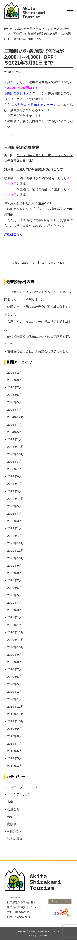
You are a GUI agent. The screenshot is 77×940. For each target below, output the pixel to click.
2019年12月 (15, 706)
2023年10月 (15, 454)
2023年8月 (14, 461)
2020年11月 (15, 639)
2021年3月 (14, 610)
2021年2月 (14, 617)
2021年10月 (15, 558)
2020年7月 (14, 669)
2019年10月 (15, 721)
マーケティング (18, 794)
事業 (10, 802)
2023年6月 (14, 476)
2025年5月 (14, 402)
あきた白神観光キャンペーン (35, 104)
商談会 (11, 824)
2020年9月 (14, 654)
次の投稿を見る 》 (54, 262)
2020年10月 (15, 647)
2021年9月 (14, 565)
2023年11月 (15, 446)
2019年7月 (14, 743)
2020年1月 (14, 699)
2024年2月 (14, 439)
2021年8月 (14, 573)
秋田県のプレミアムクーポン (24, 93)
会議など (13, 809)
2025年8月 (14, 380)
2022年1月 (14, 535)
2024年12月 (15, 417)
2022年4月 (14, 513)
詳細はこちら (13, 234)
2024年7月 (14, 424)
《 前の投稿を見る (23, 262)
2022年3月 (14, 521)
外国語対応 (15, 831)
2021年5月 (14, 595)
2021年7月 (14, 580)
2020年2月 (14, 691)
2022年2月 (14, 528)
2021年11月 (15, 550)
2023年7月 (14, 469)
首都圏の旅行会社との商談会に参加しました (38, 351)
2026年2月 (14, 372)
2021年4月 (14, 602)
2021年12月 (15, 543)
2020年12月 (15, 632)
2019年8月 (14, 736)
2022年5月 (14, 506)
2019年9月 (14, 728)
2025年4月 (14, 409)
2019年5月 (14, 758)
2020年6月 (14, 676)
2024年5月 (14, 432)
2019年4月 (14, 766)
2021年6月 (14, 587)
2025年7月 (14, 387)
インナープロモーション (24, 787)
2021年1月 (14, 625)
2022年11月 (15, 498)
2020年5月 (14, 684)
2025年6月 (14, 394)
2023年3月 (14, 491)
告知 (10, 816)
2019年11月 (15, 714)
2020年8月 (14, 662)
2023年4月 (14, 483)
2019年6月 (14, 751)
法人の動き (15, 839)
